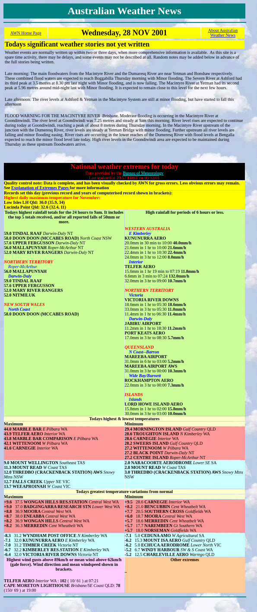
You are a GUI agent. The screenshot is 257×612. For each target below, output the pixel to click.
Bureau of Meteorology (143, 173)
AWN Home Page (25, 33)
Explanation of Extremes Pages (40, 187)
